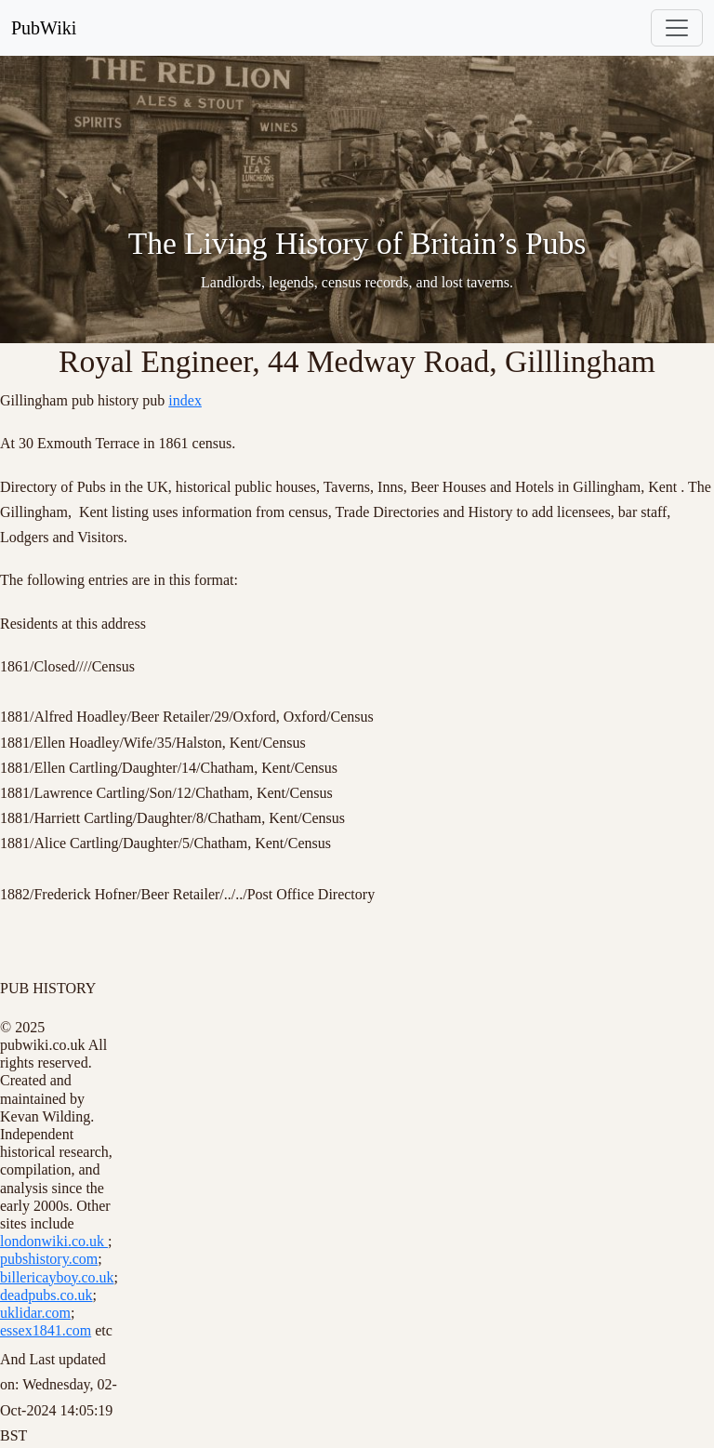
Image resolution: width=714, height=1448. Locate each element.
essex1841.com (45, 1330)
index (185, 400)
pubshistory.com (49, 1259)
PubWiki (43, 28)
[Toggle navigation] (677, 27)
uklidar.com (35, 1313)
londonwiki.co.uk (54, 1241)
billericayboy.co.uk (56, 1277)
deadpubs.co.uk (46, 1295)
